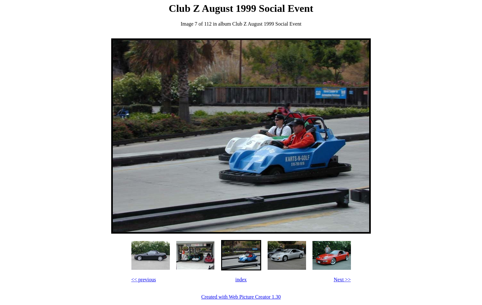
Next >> (342, 279)
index (241, 279)
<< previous (143, 279)
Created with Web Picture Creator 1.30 (241, 297)
